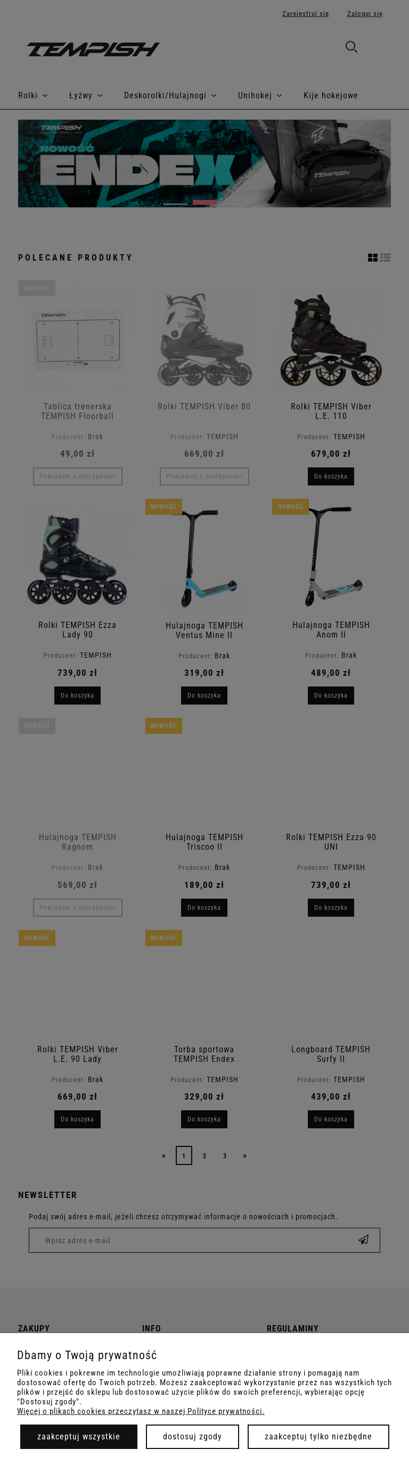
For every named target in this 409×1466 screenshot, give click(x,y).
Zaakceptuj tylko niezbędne (318, 1436)
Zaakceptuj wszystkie (78, 1436)
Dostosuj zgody (192, 1436)
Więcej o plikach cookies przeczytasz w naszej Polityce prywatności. (141, 1411)
